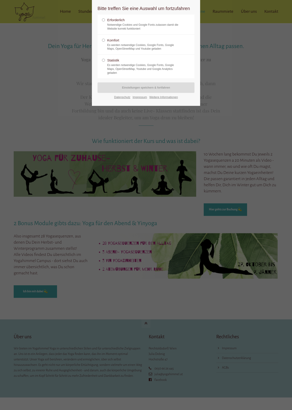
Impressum (140, 97)
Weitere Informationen (163, 97)
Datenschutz (122, 97)
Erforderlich (144, 24)
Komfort (144, 44)
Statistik (144, 66)
